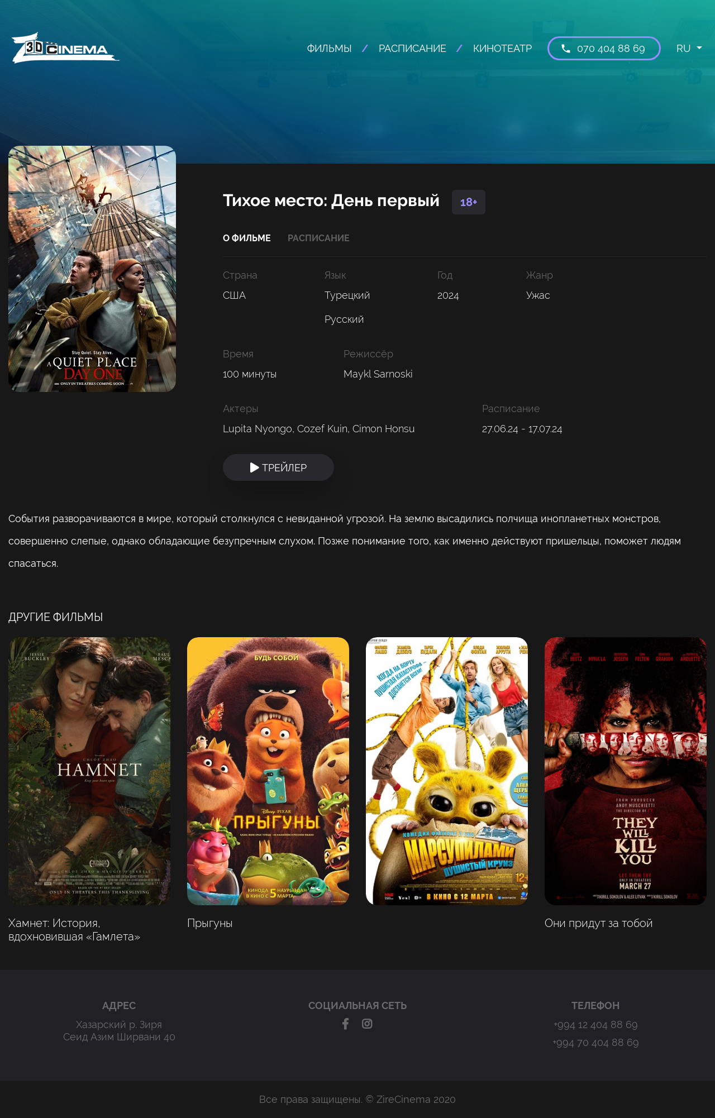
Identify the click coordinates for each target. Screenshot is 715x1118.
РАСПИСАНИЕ (412, 48)
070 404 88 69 (602, 48)
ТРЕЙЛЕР (278, 468)
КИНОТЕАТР (502, 48)
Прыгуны (210, 923)
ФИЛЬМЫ (329, 48)
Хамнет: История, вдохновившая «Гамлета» (74, 929)
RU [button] (685, 48)
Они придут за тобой (599, 923)
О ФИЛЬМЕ (247, 238)
